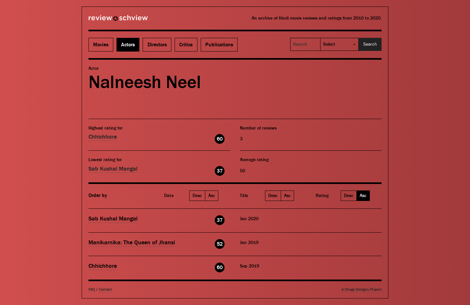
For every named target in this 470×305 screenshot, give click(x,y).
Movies (100, 44)
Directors (157, 44)
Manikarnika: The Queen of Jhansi (131, 242)
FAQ (91, 289)
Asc (211, 196)
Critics (186, 44)
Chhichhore (102, 137)
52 (220, 244)
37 (220, 171)
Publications (219, 44)
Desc (197, 196)
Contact (105, 289)
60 (220, 139)
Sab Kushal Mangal (112, 169)
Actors (128, 44)
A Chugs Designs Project (361, 289)
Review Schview (107, 20)
